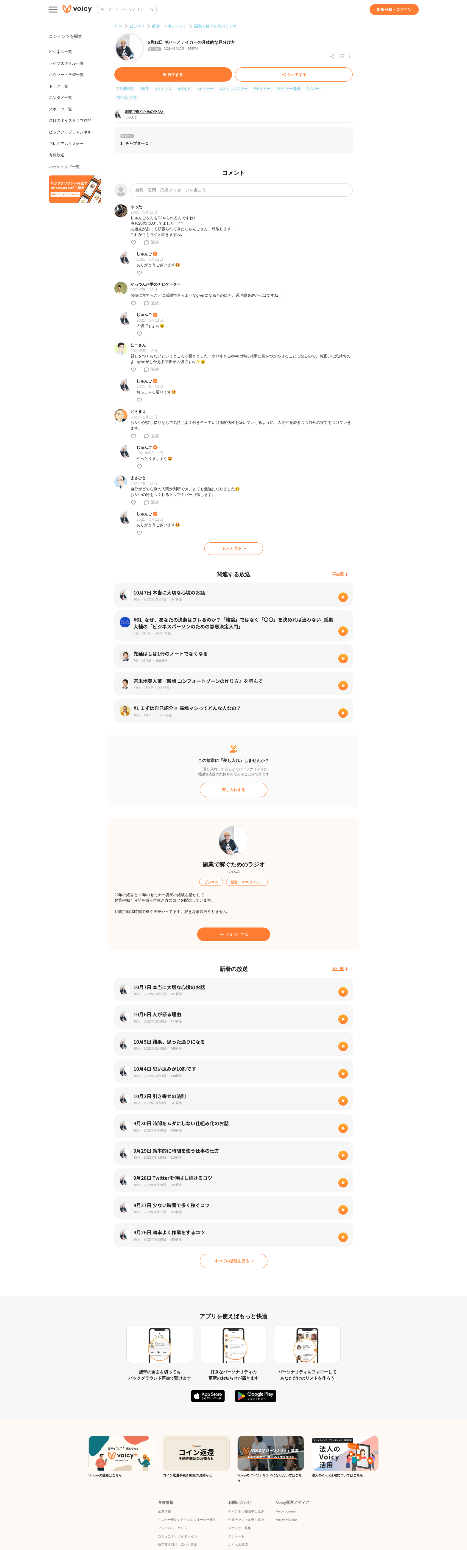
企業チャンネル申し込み (246, 1519)
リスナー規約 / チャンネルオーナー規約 (187, 1519)
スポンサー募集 (239, 1528)
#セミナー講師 (288, 89)
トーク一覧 (58, 86)
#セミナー (205, 89)
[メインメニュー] (53, 9)
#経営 (144, 89)
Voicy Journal (285, 1511)
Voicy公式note (286, 1519)
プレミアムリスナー (66, 143)
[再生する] (173, 74)
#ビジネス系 (127, 98)
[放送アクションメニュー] (350, 56)
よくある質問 (238, 1544)
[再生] (343, 597)
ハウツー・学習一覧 (66, 74)
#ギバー (313, 89)
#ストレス (163, 89)
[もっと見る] (233, 548)
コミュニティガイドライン (177, 1536)
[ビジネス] (211, 882)
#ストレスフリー (233, 89)
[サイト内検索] (151, 9)
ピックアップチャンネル (70, 132)
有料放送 (56, 155)
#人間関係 (125, 89)
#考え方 (184, 89)
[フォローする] (233, 934)
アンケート (236, 1536)
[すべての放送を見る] (233, 1261)
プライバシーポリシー (174, 1528)
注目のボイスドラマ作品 (70, 120)
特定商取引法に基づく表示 (177, 1544)
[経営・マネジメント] (247, 882)
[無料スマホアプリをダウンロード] (75, 189)
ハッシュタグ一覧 (64, 166)
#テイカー (262, 89)
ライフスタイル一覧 (66, 63)
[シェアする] (294, 74)
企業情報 (164, 1511)
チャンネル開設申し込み (246, 1511)
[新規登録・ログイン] (394, 9)
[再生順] (340, 574)
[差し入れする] (233, 790)
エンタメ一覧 (60, 97)
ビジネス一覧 (60, 51)
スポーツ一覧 (60, 109)
